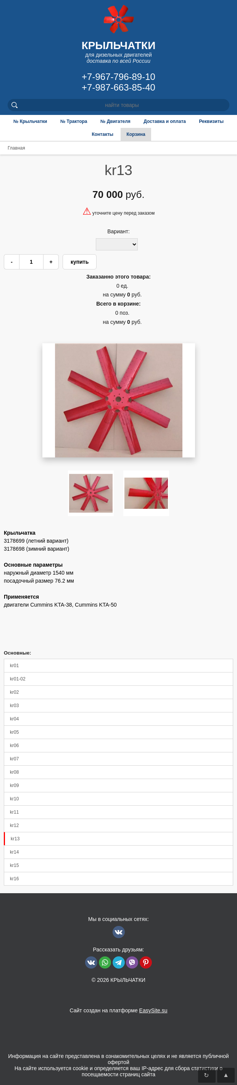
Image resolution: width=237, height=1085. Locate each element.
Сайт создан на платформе (118, 1010)
